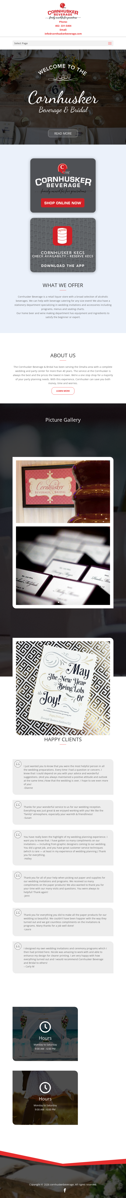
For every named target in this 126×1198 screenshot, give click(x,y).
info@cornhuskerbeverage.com (63, 33)
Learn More (63, 390)
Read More (63, 133)
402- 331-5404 (63, 25)
